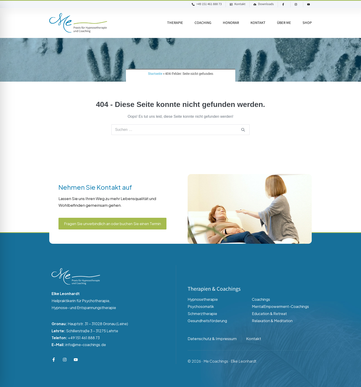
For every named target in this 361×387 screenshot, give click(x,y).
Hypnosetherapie (203, 299)
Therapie (175, 22)
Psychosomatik (201, 306)
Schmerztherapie (202, 313)
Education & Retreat (269, 313)
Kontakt (257, 22)
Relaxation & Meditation (272, 320)
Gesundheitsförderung (207, 320)
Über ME (284, 22)
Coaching (203, 22)
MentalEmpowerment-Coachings (280, 306)
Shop (307, 22)
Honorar (231, 22)
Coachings (261, 299)
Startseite (155, 73)
